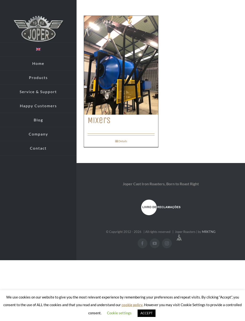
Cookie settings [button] (119, 313)
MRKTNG (209, 232)
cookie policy (132, 305)
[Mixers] (121, 65)
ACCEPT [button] (146, 313)
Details (122, 141)
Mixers (99, 120)
